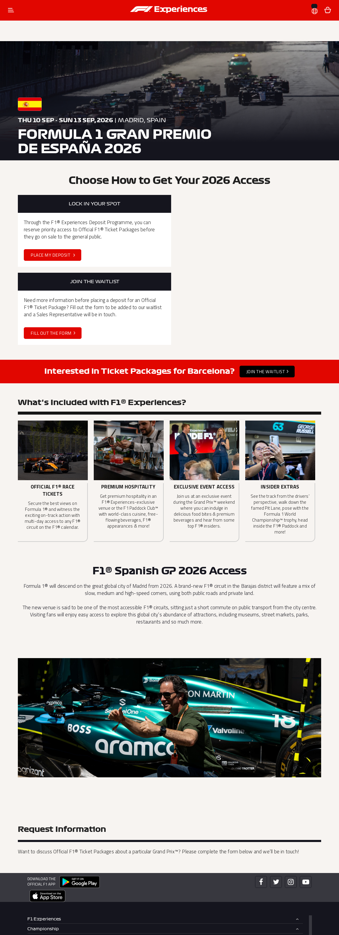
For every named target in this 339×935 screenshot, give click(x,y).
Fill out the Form (208, 254)
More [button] (33, 899)
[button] (314, 7)
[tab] (165, 840)
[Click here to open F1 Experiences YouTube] (306, 803)
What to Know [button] (42, 879)
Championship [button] (43, 850)
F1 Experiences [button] (44, 840)
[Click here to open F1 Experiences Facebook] (261, 803)
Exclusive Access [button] (46, 859)
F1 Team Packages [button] (47, 869)
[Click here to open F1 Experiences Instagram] (291, 803)
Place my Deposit (51, 254)
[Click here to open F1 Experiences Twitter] (276, 803)
